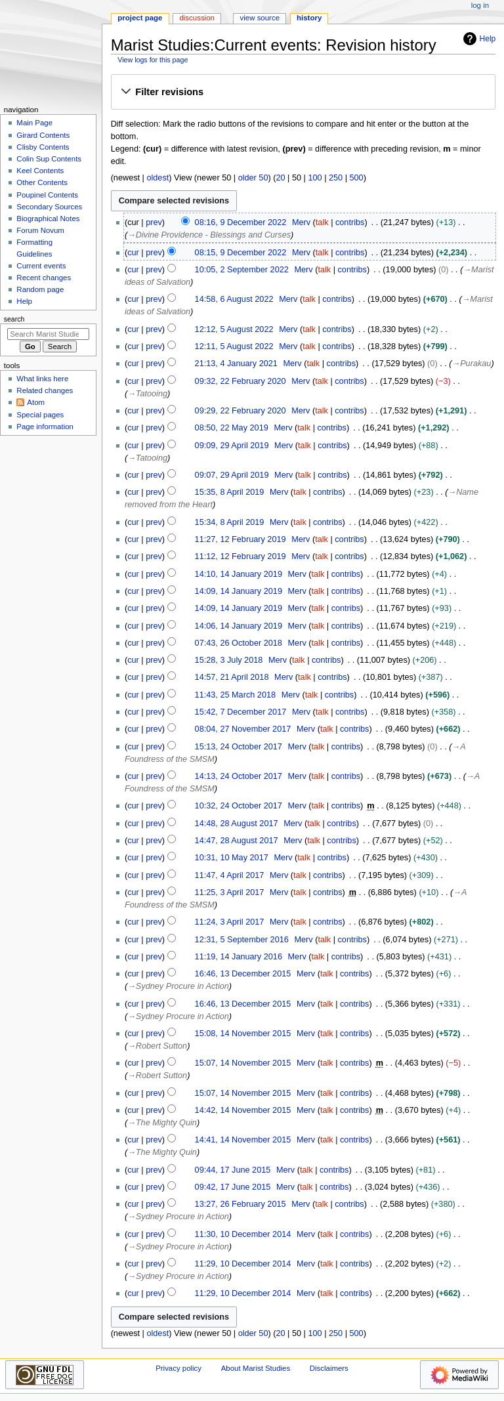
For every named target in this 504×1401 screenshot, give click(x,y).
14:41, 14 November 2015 (243, 1139)
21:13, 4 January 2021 (236, 363)
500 (357, 177)
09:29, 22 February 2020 (240, 410)
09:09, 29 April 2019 (232, 445)
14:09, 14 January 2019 (238, 591)
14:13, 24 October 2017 (238, 776)
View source (260, 18)
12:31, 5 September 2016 (242, 939)
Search (14, 319)
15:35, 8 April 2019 (229, 492)
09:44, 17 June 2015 (233, 1170)
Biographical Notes (47, 218)
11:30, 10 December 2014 (243, 1234)
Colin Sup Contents (48, 159)
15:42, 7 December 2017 (241, 712)
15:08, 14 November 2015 (243, 1033)
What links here (42, 379)
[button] (302, 92)
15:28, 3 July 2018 (229, 660)
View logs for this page (152, 60)
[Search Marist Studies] (48, 334)
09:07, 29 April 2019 (232, 475)
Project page (139, 18)
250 (336, 177)
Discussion (196, 18)
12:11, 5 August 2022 (234, 346)
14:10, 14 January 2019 (238, 574)
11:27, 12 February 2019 (240, 539)
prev (154, 222)
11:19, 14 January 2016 (238, 956)
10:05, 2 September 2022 (242, 269)
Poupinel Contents (47, 195)
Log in (480, 5)
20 (280, 177)
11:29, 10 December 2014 (243, 1263)
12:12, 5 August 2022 (234, 329)
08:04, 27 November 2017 (243, 729)
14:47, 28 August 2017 (236, 840)
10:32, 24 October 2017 (238, 805)
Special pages (40, 415)
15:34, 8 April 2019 (229, 522)
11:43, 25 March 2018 (235, 695)
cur (133, 252)
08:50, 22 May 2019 (231, 427)
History (309, 18)
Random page (40, 289)
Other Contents (42, 182)
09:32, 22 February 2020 (240, 381)
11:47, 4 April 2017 (229, 875)
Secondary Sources (49, 207)
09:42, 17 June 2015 (233, 1187)
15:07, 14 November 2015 (243, 1063)
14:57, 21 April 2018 (232, 677)
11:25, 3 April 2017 (229, 892)
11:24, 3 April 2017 (229, 922)
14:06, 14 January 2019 (238, 626)
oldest (157, 177)
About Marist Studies (255, 1368)
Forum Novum (40, 230)
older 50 (253, 177)
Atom (36, 402)
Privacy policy (178, 1368)
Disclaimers (329, 1368)
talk (322, 222)
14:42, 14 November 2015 (243, 1110)
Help (478, 38)
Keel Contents (40, 171)
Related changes (44, 390)
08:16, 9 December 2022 (241, 222)
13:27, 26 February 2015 (240, 1204)
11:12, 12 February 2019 (240, 556)
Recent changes (43, 278)
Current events (41, 266)
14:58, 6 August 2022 (234, 299)
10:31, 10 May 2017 (231, 857)
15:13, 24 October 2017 (238, 746)
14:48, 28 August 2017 (236, 823)
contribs (349, 222)
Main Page (34, 123)
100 (315, 177)
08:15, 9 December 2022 (241, 252)
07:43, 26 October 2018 (238, 643)
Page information (45, 426)
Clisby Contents (42, 147)
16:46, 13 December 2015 (243, 973)
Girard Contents (43, 135)
